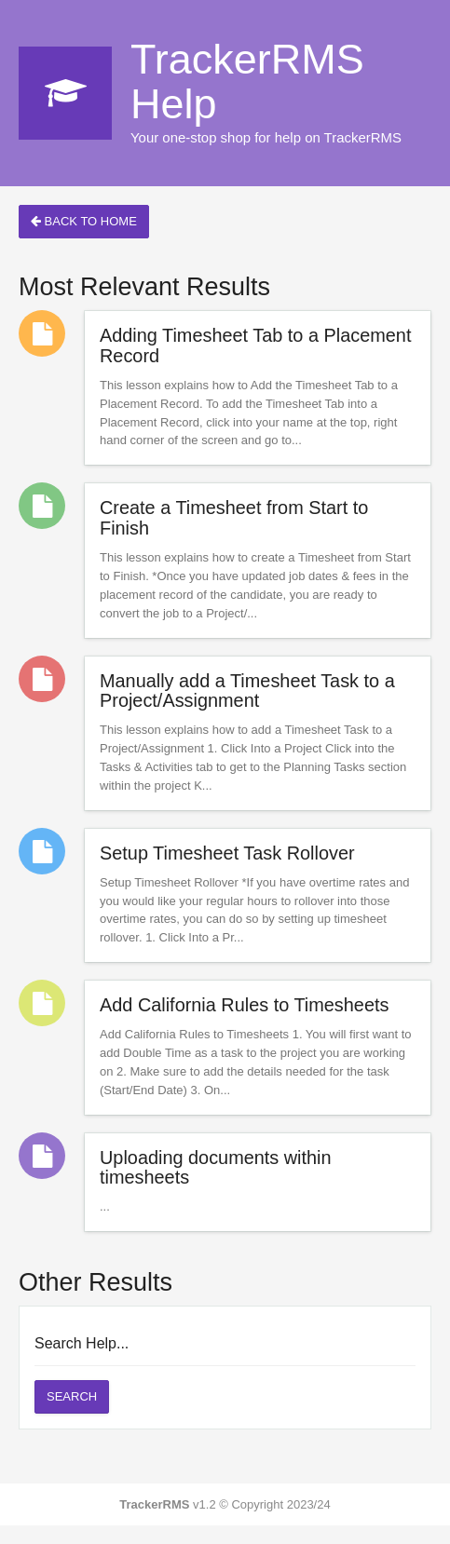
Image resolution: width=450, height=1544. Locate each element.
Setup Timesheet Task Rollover (227, 853)
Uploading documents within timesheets (216, 1167)
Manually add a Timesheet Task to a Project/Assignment (247, 690)
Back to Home (84, 221)
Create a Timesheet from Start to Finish (234, 517)
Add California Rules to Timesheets (244, 1005)
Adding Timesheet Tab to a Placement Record (255, 345)
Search (72, 1396)
